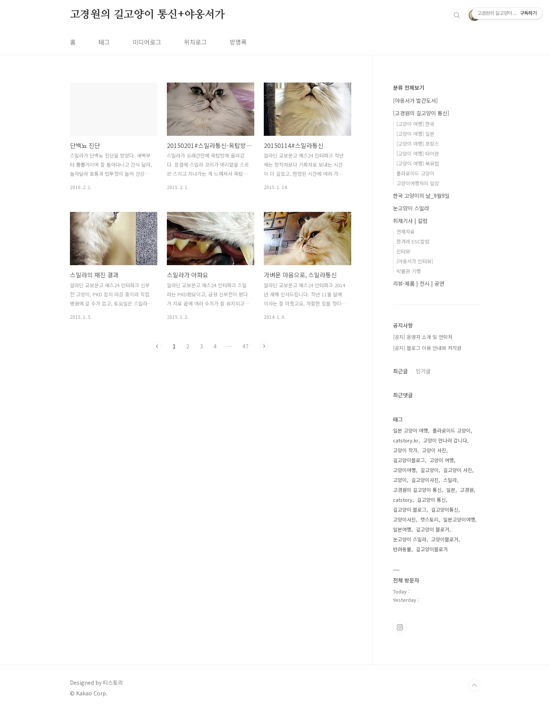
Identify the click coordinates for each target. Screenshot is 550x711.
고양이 (400, 480)
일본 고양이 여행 (410, 430)
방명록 (238, 41)
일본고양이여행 (459, 519)
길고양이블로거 (432, 549)
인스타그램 (400, 627)
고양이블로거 (444, 539)
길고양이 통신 (431, 499)
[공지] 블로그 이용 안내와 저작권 (427, 348)
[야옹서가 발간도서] (415, 100)
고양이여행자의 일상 (417, 183)
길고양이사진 (425, 480)
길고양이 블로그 (409, 509)
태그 (104, 41)
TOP (474, 685)
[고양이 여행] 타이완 (417, 153)
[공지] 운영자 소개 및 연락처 (422, 336)
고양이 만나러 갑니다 (445, 440)
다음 (263, 346)
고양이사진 (404, 519)
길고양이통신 (444, 509)
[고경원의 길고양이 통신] (421, 113)
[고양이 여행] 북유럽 (417, 163)
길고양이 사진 (457, 470)
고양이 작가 (405, 450)
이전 (157, 346)
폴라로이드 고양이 (415, 173)
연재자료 (405, 231)
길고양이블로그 (409, 460)
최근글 (400, 371)
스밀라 (450, 480)
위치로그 (195, 41)
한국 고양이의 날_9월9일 (421, 195)
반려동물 (402, 549)
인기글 (423, 371)
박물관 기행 (408, 271)
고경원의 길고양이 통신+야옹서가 (147, 15)
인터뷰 (403, 251)
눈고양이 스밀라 (411, 208)
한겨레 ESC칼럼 (413, 241)
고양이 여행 (442, 460)
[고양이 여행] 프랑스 (417, 143)
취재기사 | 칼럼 (410, 220)
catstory (402, 499)
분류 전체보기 (408, 87)
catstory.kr (405, 440)
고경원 (467, 489)
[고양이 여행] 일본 (415, 133)
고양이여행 (404, 470)
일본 (450, 489)
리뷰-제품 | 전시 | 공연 (418, 283)
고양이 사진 (434, 450)
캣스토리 (429, 519)
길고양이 (429, 470)
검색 (457, 15)
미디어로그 (147, 41)
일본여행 (402, 529)
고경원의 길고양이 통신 (417, 489)
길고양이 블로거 (432, 529)
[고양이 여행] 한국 (415, 123)
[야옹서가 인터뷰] (414, 261)
